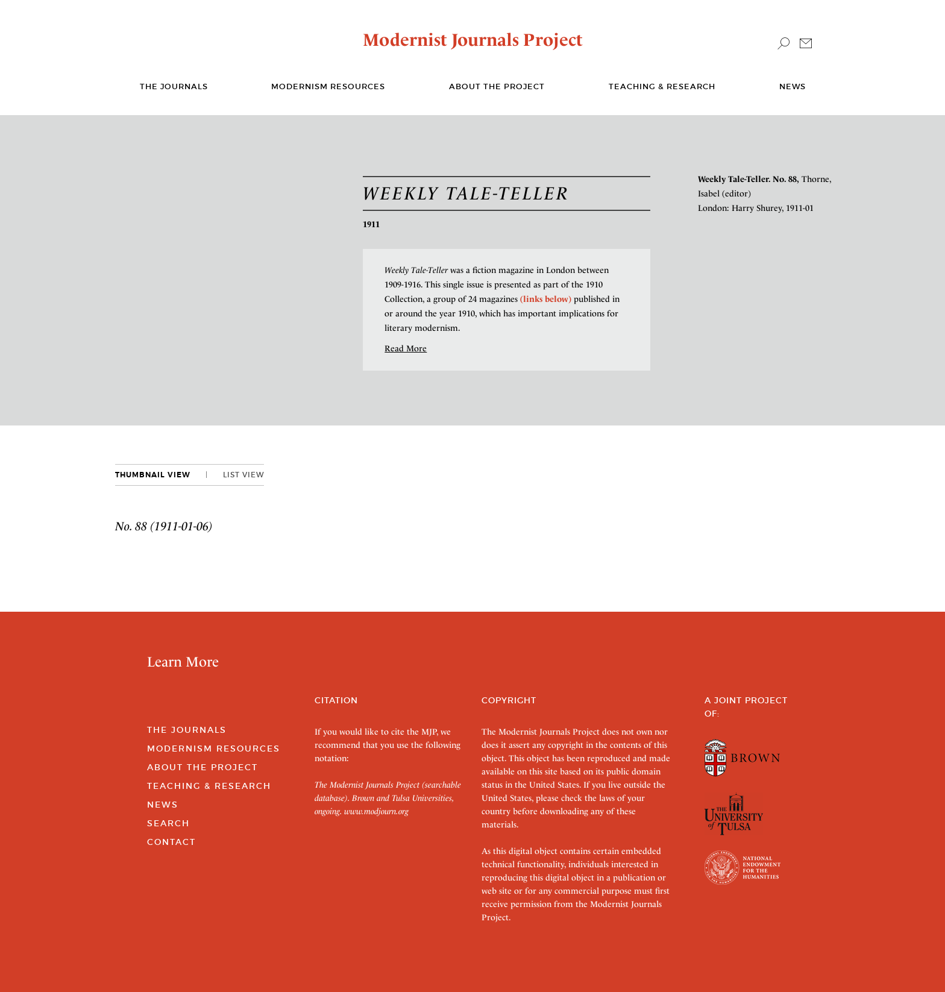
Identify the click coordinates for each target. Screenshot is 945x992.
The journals (174, 86)
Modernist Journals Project (473, 40)
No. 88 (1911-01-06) (164, 526)
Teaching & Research (662, 86)
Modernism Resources (328, 86)
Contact (171, 842)
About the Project (497, 86)
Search (168, 823)
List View (243, 474)
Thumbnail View (152, 475)
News (792, 86)
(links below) (545, 299)
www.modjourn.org (376, 811)
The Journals (187, 729)
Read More (406, 348)
